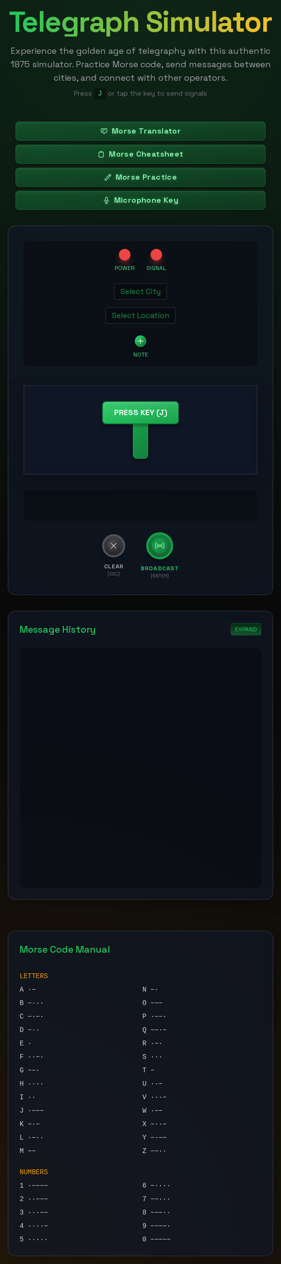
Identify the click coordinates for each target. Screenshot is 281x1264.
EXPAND (246, 629)
